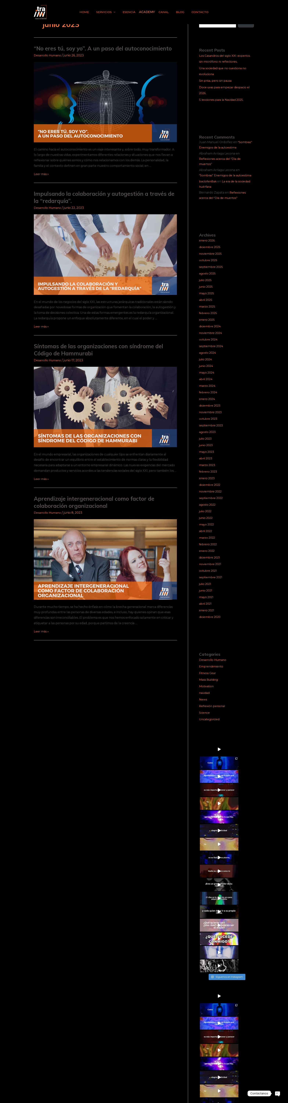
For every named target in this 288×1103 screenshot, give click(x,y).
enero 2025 (207, 325)
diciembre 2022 (210, 490)
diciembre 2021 (210, 563)
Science (204, 718)
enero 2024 (207, 404)
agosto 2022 (208, 510)
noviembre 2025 (211, 259)
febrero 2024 (209, 397)
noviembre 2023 (211, 417)
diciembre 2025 (210, 252)
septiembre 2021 (211, 582)
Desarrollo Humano (48, 55)
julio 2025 (206, 285)
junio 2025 (207, 292)
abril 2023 (206, 463)
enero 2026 (207, 245)
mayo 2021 (207, 602)
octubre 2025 (209, 265)
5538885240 (243, 1079)
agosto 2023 (208, 437)
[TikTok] (44, 1091)
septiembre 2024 (211, 351)
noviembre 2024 (211, 338)
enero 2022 (207, 556)
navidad (205, 698)
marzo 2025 (208, 312)
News (203, 705)
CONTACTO (196, 12)
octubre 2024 (209, 345)
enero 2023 (207, 483)
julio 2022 (206, 516)
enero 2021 (207, 615)
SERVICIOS (106, 12)
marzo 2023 (208, 470)
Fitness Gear (208, 678)
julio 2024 (206, 364)
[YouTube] (60, 1091)
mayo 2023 (207, 457)
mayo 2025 (207, 298)
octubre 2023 (209, 424)
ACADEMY (147, 12)
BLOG (178, 12)
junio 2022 (207, 523)
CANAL (163, 12)
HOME (88, 12)
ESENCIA (129, 12)
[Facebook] (36, 1091)
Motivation (207, 691)
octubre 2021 (209, 576)
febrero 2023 (209, 477)
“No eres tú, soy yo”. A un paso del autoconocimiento (103, 48)
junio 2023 (207, 450)
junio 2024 (207, 371)
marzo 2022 (208, 543)
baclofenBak (208, 186)
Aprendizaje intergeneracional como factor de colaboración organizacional (94, 502)
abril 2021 (206, 609)
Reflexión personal (212, 711)
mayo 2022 (207, 530)
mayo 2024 (207, 378)
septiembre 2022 (211, 503)
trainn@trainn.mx (239, 1085)
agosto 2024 (208, 358)
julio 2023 (206, 444)
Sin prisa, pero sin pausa (216, 80)
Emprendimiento (211, 672)
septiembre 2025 (211, 272)
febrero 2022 (209, 549)
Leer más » (41, 174)
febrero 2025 (208, 318)
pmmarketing (246, 1091)
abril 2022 (206, 536)
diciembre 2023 (210, 411)
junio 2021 (206, 596)
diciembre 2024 (210, 331)
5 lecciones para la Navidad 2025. (223, 99)
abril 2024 (206, 384)
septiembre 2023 (211, 430)
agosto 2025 (208, 279)
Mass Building (209, 685)
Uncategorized (210, 724)
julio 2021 (206, 589)
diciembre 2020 (210, 622)
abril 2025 (206, 305)
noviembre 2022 (211, 496)
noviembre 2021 (211, 569)
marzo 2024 (208, 391)
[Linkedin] (52, 1091)
